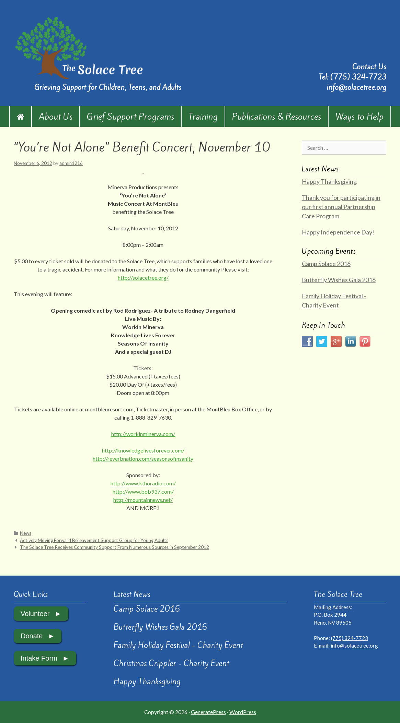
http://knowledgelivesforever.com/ (143, 450)
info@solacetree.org (356, 87)
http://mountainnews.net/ (143, 499)
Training (203, 116)
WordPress (242, 712)
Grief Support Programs (130, 116)
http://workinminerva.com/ (143, 434)
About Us (55, 116)
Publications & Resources (276, 116)
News (25, 533)
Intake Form (39, 658)
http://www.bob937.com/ (143, 491)
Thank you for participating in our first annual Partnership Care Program (341, 207)
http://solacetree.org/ (143, 277)
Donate (32, 636)
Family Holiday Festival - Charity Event (178, 645)
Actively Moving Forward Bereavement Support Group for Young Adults (94, 540)
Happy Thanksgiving (329, 181)
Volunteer (35, 613)
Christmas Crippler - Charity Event (171, 663)
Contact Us (369, 67)
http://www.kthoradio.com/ (143, 483)
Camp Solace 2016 (326, 263)
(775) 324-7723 (358, 77)
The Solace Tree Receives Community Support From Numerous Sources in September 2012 (114, 547)
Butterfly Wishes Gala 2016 (339, 280)
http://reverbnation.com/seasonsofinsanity (143, 458)
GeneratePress (208, 712)
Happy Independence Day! (338, 232)
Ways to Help (359, 116)
